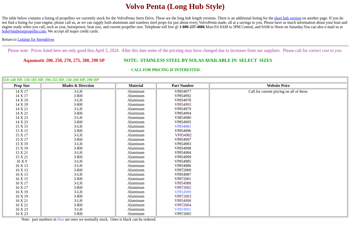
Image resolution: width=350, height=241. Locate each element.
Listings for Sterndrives (36, 39)
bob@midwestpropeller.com (24, 31)
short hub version (287, 18)
